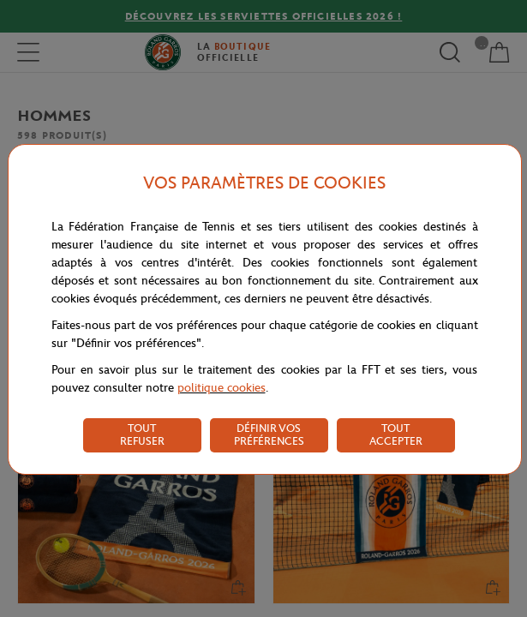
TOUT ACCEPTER (395, 434)
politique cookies (221, 387)
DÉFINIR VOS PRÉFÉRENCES (269, 434)
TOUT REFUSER (142, 434)
